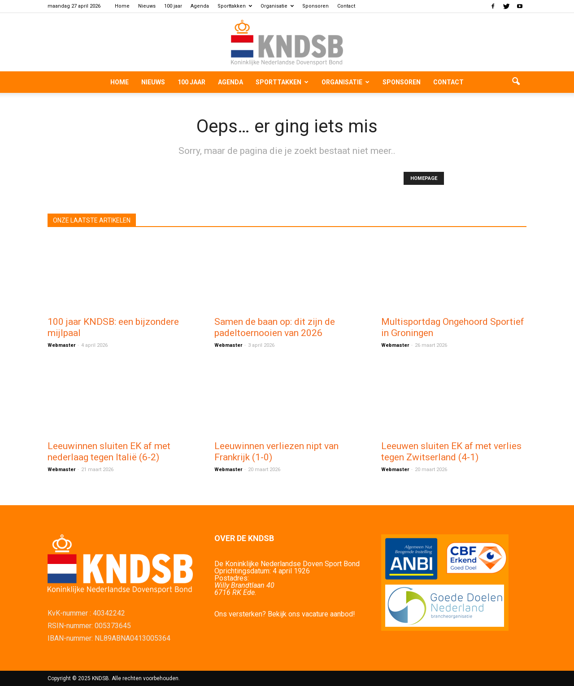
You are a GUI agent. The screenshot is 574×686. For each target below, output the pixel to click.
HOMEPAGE (423, 178)
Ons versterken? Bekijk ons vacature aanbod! (284, 614)
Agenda (200, 6)
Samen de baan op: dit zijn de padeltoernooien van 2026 (274, 327)
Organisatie (277, 6)
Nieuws (147, 6)
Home (122, 6)
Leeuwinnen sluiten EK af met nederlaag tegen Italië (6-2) (109, 452)
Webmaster (61, 345)
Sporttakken (234, 6)
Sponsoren (315, 6)
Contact (346, 6)
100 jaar (173, 6)
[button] (515, 82)
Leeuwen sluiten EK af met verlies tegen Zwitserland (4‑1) (451, 452)
